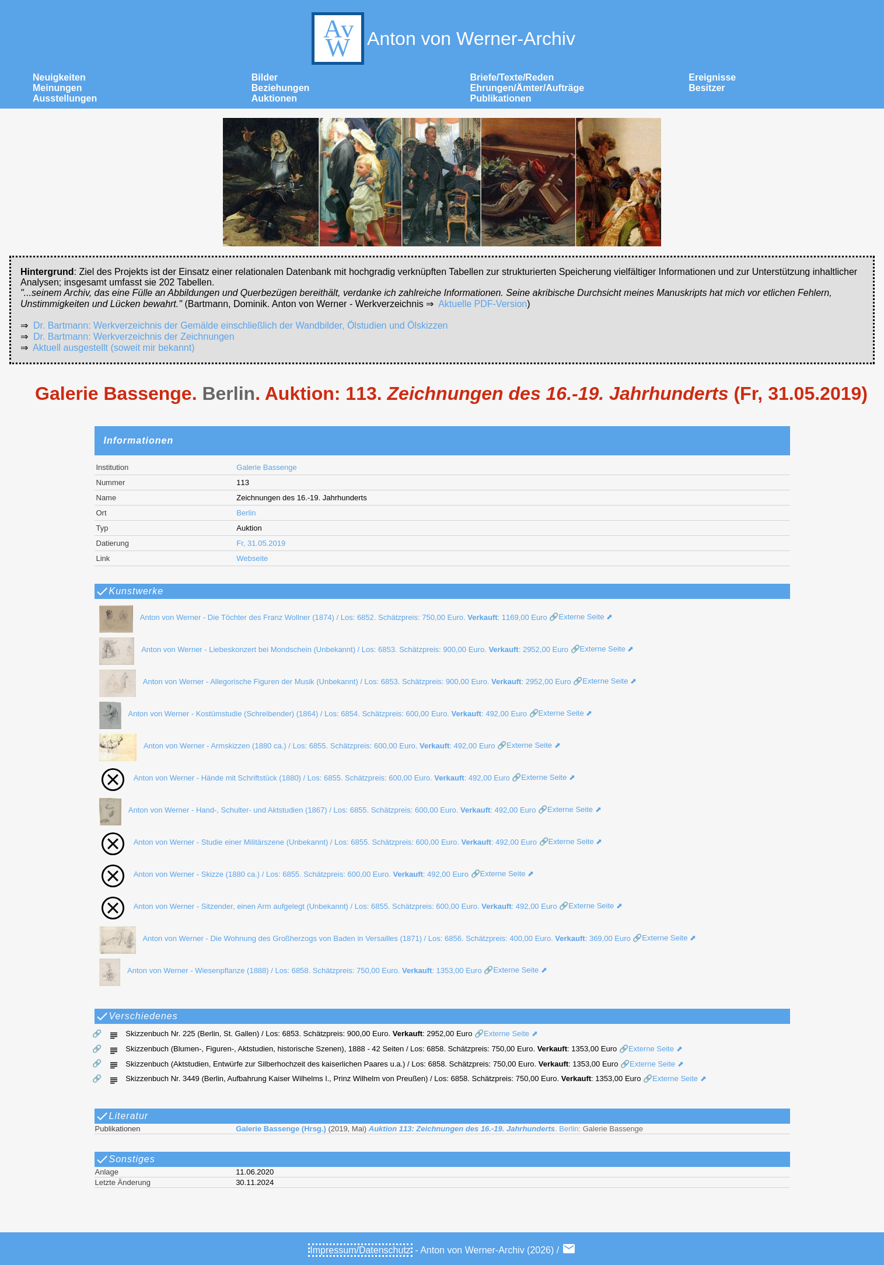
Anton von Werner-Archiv (442, 38)
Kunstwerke (129, 591)
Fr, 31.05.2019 (260, 543)
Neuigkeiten (59, 77)
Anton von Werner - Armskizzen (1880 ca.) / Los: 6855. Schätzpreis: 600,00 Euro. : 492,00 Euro (293, 745)
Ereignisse (712, 77)
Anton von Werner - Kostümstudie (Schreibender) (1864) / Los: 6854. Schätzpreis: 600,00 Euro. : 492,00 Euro (309, 713)
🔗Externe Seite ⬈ (580, 617)
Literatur (122, 1116)
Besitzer (707, 88)
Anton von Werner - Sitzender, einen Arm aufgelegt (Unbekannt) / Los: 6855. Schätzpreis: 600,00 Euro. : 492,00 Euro (324, 906)
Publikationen (501, 98)
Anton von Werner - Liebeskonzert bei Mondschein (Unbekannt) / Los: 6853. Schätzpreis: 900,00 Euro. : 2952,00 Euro (330, 649)
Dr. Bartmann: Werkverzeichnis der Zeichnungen (134, 336)
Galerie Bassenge (266, 467)
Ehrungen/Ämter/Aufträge (527, 88)
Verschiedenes (136, 1016)
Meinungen (57, 88)
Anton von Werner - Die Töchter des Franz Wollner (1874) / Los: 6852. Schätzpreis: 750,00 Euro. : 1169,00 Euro (319, 617)
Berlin (246, 512)
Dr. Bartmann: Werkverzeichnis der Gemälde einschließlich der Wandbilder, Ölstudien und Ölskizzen (240, 325)
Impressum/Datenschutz (360, 1250)
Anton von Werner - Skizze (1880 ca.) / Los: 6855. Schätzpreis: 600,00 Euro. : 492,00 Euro (280, 874)
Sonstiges (125, 1159)
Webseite (252, 558)
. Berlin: (439, 1128)
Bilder (264, 77)
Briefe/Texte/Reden (512, 77)
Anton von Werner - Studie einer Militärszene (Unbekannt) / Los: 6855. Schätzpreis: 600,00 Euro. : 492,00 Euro (314, 842)
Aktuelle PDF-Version (482, 304)
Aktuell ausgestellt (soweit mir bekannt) (113, 348)
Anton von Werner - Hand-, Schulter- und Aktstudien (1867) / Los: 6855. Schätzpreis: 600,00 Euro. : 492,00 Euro (314, 810)
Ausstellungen (65, 98)
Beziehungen (280, 88)
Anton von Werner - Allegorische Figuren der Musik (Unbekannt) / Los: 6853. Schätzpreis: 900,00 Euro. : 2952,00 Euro (331, 681)
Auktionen (274, 98)
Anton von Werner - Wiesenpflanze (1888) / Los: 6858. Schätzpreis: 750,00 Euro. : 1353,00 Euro (287, 970)
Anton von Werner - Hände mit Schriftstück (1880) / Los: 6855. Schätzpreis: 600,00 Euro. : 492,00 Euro (301, 777)
